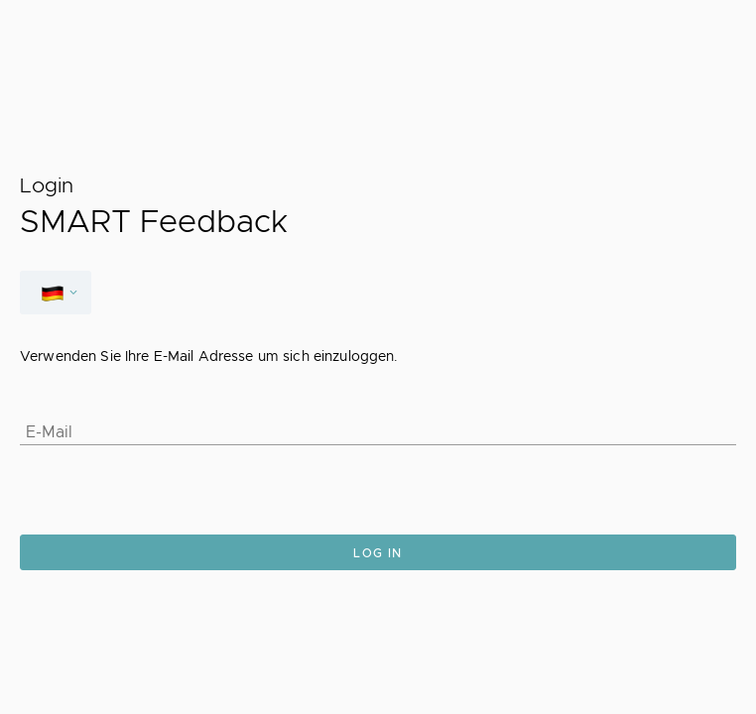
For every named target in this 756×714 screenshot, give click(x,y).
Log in (378, 553)
